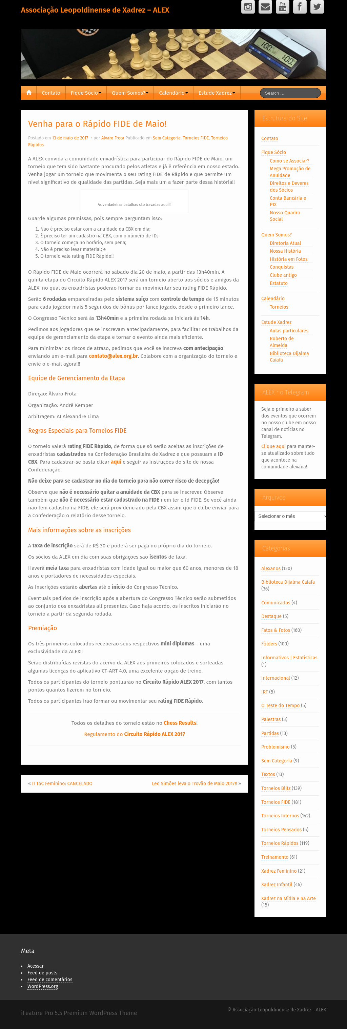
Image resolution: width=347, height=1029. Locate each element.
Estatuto (279, 283)
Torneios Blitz (275, 788)
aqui (116, 462)
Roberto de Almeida (282, 342)
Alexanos (271, 568)
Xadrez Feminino (279, 871)
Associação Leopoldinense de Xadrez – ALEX (95, 10)
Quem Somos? (130, 93)
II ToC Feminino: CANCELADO (62, 784)
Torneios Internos (280, 816)
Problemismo (275, 747)
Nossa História (285, 251)
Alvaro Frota (112, 137)
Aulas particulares (289, 331)
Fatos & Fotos (275, 630)
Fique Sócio (86, 93)
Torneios (279, 307)
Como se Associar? (289, 161)
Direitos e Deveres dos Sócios (289, 186)
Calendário (173, 93)
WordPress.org (42, 986)
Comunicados (275, 603)
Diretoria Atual (285, 243)
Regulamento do (134, 734)
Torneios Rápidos (280, 843)
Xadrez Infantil (276, 885)
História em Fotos (288, 259)
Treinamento (274, 857)
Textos (268, 774)
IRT (264, 692)
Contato (51, 93)
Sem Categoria (167, 137)
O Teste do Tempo (280, 705)
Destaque (271, 616)
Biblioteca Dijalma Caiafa (288, 582)
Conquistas (281, 267)
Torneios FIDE (196, 137)
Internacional (275, 678)
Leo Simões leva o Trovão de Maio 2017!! (194, 784)
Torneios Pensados (281, 830)
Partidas (270, 733)
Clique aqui (273, 446)
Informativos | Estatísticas (289, 658)
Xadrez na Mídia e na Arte (288, 898)
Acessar (35, 966)
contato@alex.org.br (113, 356)
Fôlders (269, 644)
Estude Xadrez (217, 93)
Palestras (271, 719)
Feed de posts (42, 973)
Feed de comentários (50, 980)
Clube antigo (283, 275)
